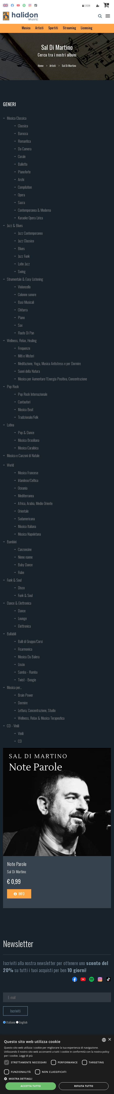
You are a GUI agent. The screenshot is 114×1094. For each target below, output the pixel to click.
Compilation (25, 187)
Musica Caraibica (28, 447)
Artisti (39, 27)
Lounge (22, 618)
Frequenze (24, 348)
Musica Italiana (27, 526)
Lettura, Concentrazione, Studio (37, 710)
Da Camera (24, 148)
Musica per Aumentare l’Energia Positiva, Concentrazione (52, 378)
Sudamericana (26, 518)
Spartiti (53, 27)
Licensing (86, 27)
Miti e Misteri (26, 355)
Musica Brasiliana (28, 440)
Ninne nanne (25, 557)
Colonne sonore (27, 294)
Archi (21, 179)
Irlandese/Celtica (28, 480)
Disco (21, 587)
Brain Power (25, 695)
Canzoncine (25, 549)
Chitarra (23, 309)
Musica (26, 27)
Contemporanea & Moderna (34, 210)
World (10, 465)
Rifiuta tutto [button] (83, 1086)
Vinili (21, 733)
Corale (22, 156)
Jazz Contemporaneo (30, 233)
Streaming (69, 27)
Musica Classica (16, 118)
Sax (20, 325)
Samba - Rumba (27, 672)
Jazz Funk (24, 256)
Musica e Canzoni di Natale (23, 455)
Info (19, 893)
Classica (23, 125)
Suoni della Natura (29, 371)
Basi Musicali (26, 302)
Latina (10, 424)
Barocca (23, 133)
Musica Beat (25, 409)
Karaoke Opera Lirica (30, 217)
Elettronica (24, 626)
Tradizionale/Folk (28, 417)
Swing (22, 271)
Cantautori (24, 401)
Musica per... (14, 687)
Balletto (22, 164)
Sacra (21, 202)
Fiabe (21, 572)
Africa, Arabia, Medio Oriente (35, 503)
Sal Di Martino (16, 871)
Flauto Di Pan (26, 332)
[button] (57, 1078)
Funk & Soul (14, 580)
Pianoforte (24, 171)
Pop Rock (13, 386)
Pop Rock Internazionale (32, 394)
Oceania (22, 488)
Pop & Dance (26, 432)
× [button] (109, 1039)
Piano (21, 317)
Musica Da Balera (28, 656)
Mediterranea (26, 495)
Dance (22, 610)
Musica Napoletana (29, 534)
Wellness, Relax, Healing (22, 340)
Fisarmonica (25, 649)
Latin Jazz (24, 263)
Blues (21, 248)
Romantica (24, 141)
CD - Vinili (13, 725)
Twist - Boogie (27, 679)
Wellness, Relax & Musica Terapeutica (41, 718)
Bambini (12, 541)
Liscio (21, 664)
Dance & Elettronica (19, 603)
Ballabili (11, 633)
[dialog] (57, 1064)
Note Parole (16, 863)
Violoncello (24, 286)
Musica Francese (28, 472)
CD (20, 741)
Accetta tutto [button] (31, 1086)
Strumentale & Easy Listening (25, 279)
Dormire (23, 702)
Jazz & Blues (15, 225)
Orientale (23, 511)
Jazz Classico (26, 240)
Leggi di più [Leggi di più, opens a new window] (26, 1055)
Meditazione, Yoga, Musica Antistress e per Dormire (49, 363)
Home (41, 66)
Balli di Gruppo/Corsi (30, 641)
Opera (21, 194)
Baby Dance (25, 564)
